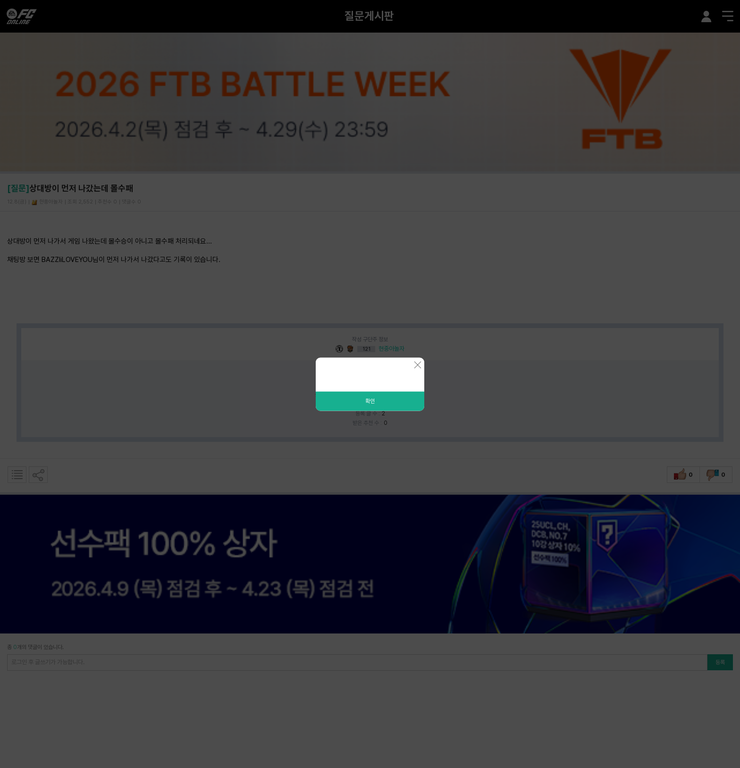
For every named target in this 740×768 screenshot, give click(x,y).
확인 (370, 400)
